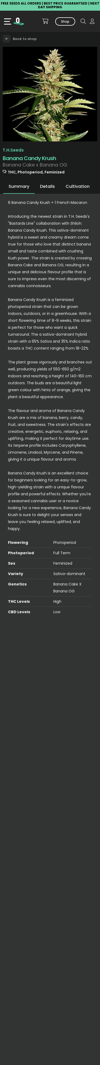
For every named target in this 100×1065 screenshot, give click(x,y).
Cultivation (78, 186)
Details (47, 186)
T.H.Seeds (13, 150)
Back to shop (20, 38)
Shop (65, 21)
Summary (19, 186)
